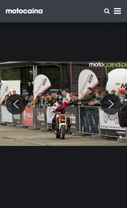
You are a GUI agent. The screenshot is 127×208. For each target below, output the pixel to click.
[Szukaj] (107, 11)
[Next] (111, 104)
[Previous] (16, 104)
